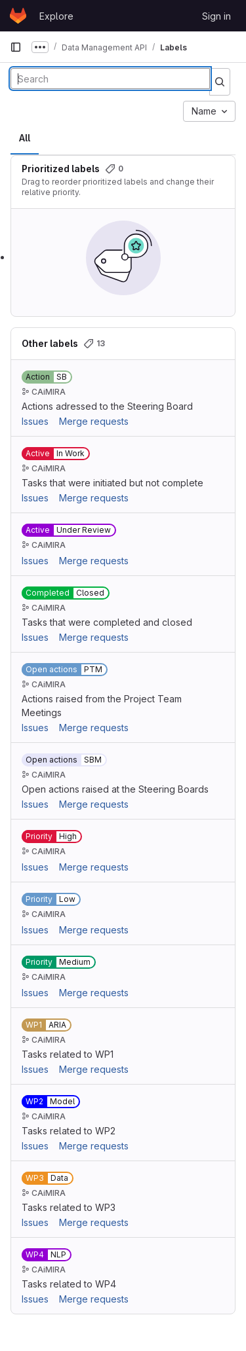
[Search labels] (110, 78)
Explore (56, 16)
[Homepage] (18, 15)
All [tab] (24, 137)
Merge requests (94, 421)
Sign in (216, 16)
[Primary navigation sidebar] (15, 47)
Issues (35, 421)
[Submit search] (219, 82)
